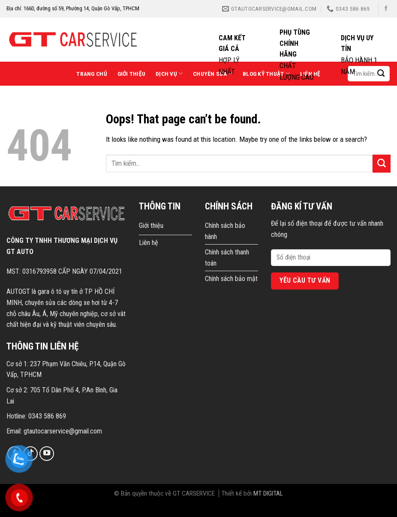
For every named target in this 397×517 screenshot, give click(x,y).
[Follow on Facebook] (386, 9)
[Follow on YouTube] (46, 453)
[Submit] (382, 163)
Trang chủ (91, 73)
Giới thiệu (131, 73)
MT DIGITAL (268, 493)
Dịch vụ (169, 73)
